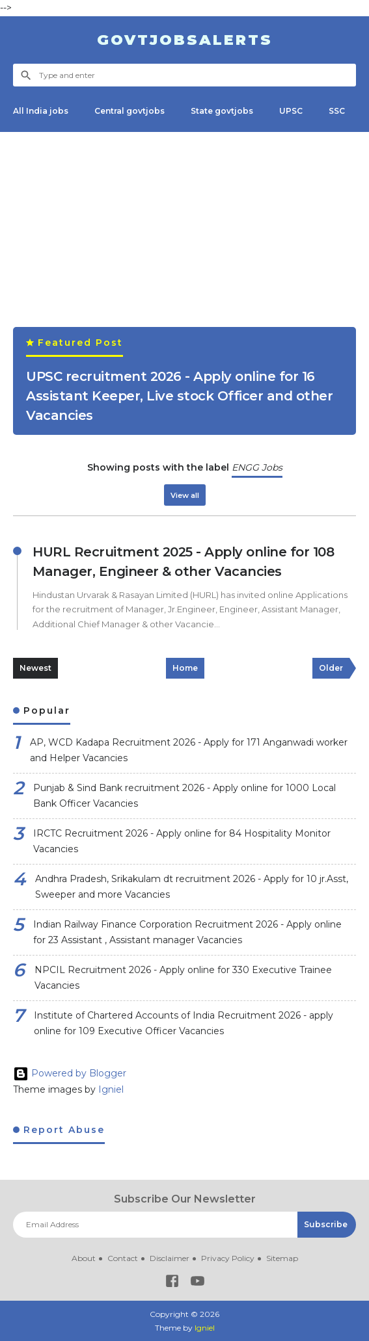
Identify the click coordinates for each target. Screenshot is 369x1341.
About (84, 1258)
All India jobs (40, 111)
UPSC (291, 111)
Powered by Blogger (69, 1073)
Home (185, 668)
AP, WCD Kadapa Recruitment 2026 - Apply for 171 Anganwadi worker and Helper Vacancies (189, 750)
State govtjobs (222, 111)
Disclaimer (169, 1258)
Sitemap (282, 1258)
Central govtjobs (129, 111)
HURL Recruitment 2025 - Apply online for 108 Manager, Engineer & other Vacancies (183, 561)
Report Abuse (62, 1130)
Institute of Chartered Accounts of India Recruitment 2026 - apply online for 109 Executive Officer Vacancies (183, 1023)
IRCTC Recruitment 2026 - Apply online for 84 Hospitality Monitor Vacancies (182, 841)
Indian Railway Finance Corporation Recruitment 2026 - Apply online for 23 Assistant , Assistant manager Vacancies (187, 932)
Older (331, 668)
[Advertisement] (184, 236)
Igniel (111, 1089)
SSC (337, 111)
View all (185, 495)
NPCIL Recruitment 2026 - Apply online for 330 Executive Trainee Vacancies (183, 978)
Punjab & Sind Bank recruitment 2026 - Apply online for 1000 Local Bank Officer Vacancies (184, 796)
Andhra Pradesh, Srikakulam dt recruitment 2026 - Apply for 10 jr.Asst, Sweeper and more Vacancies (191, 887)
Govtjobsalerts (185, 40)
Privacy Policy (227, 1258)
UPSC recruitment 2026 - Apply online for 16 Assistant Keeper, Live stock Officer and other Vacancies (179, 396)
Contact (122, 1258)
